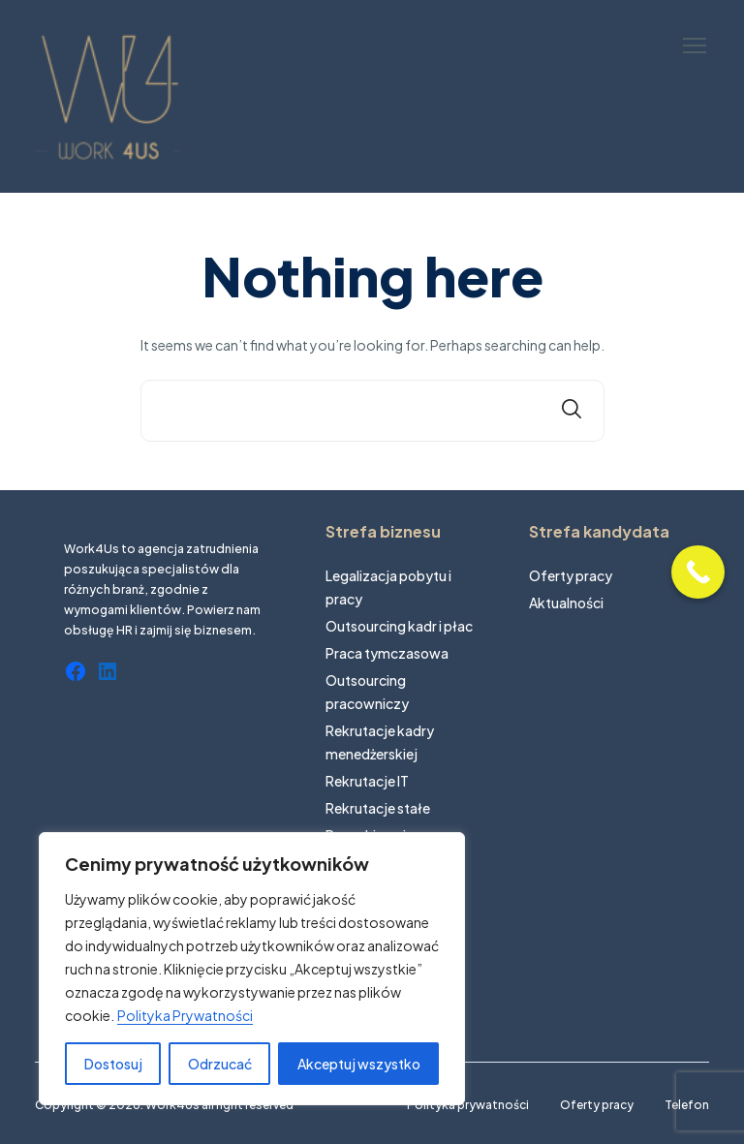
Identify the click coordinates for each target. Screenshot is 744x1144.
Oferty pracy (570, 575)
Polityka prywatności (468, 1105)
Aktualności (566, 602)
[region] (252, 968)
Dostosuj (113, 1063)
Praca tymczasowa (387, 653)
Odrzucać (220, 1063)
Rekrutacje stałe (378, 808)
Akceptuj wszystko (358, 1063)
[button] (694, 45)
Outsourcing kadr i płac (399, 625)
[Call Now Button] (698, 572)
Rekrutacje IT (367, 780)
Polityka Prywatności (185, 1015)
